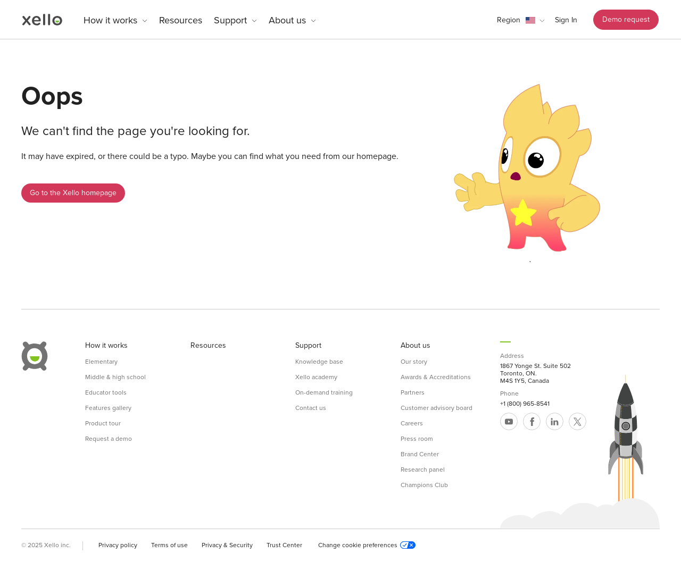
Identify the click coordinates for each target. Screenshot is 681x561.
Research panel (423, 469)
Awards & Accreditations (436, 377)
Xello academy (316, 377)
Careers (412, 423)
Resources (180, 20)
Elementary (101, 361)
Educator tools (106, 392)
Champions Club (424, 485)
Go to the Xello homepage (73, 192)
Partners (413, 392)
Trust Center (284, 545)
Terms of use (169, 545)
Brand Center (420, 454)
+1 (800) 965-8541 (525, 403)
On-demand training (324, 392)
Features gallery (108, 408)
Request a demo (108, 438)
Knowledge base (319, 361)
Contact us (310, 408)
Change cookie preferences (367, 545)
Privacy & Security (227, 545)
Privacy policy (117, 545)
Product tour (103, 423)
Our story (414, 361)
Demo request (626, 19)
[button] (520, 20)
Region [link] (508, 19)
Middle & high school (115, 377)
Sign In (566, 19)
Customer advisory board (436, 408)
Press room (417, 438)
